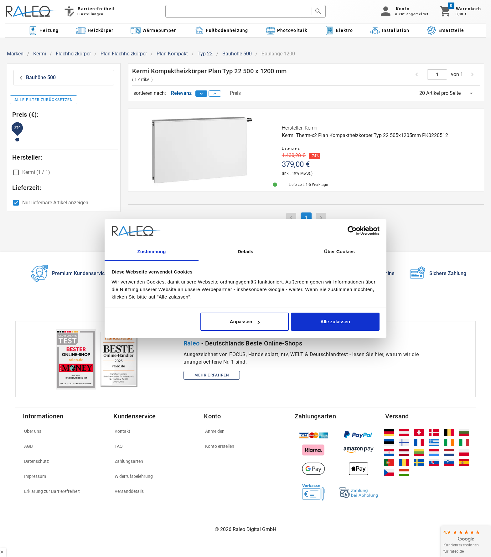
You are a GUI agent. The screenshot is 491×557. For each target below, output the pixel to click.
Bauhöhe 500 (237, 54)
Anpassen (245, 321)
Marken (15, 54)
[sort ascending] (215, 93)
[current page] (437, 74)
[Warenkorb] (460, 11)
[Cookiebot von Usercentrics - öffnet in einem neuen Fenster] (352, 231)
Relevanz (182, 93)
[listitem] (64, 431)
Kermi (39, 54)
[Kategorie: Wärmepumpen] (154, 30)
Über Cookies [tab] (339, 251)
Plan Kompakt (172, 54)
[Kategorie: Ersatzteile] (445, 30)
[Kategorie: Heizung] (43, 30)
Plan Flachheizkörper (124, 54)
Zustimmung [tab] (151, 251)
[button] (403, 11)
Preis (235, 93)
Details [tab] (245, 251)
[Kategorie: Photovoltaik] (286, 30)
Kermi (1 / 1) (36, 172)
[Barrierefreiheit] (89, 11)
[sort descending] (201, 93)
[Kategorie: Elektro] (338, 30)
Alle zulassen (335, 321)
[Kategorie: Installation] (390, 30)
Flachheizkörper (73, 54)
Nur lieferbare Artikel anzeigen (55, 203)
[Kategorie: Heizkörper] (95, 30)
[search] (238, 11)
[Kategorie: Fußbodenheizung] (221, 30)
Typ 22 (205, 54)
